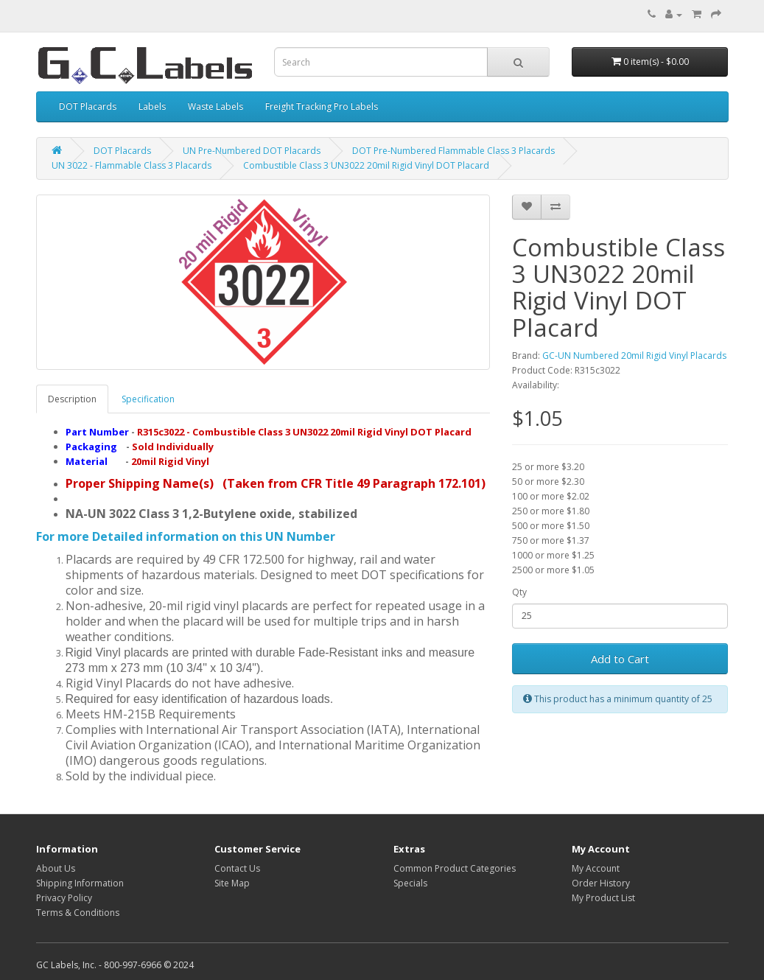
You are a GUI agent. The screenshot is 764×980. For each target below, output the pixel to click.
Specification (148, 399)
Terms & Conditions (77, 912)
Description (72, 399)
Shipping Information (80, 883)
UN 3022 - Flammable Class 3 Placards (131, 165)
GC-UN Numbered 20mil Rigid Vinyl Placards (634, 355)
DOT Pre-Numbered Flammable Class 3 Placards (453, 150)
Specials (410, 883)
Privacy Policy (64, 898)
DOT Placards (87, 106)
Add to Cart (620, 658)
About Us (55, 868)
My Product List (603, 898)
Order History (601, 883)
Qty (519, 592)
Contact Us (237, 868)
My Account (596, 868)
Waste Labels (215, 106)
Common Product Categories (454, 868)
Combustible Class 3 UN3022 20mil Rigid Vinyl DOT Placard (366, 165)
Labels (152, 106)
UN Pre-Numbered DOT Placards (251, 150)
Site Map (232, 883)
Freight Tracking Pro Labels (321, 106)
